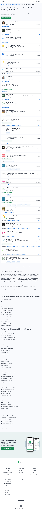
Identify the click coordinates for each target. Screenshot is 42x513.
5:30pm (13, 262)
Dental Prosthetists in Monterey (6, 363)
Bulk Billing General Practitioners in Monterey (8, 337)
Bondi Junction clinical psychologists (7, 308)
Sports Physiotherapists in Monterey (7, 423)
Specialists (21, 474)
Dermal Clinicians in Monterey (6, 367)
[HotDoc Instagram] (23, 500)
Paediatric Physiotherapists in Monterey (7, 400)
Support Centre (21, 479)
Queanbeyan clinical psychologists (6, 301)
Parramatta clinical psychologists (6, 316)
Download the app (7, 448)
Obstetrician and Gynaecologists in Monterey (8, 387)
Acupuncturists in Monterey (5, 350)
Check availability (21, 42)
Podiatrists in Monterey (5, 408)
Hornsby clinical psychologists (6, 312)
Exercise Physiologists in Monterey (7, 376)
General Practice (21, 468)
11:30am (18, 246)
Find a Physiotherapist (7, 472)
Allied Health (21, 470)
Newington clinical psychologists (6, 314)
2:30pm (8, 194)
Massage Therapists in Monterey (6, 382)
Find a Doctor (7, 468)
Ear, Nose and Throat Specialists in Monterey (8, 372)
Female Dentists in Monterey (6, 346)
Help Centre (7, 492)
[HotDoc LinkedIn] (21, 500)
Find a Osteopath (7, 483)
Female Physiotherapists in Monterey (7, 348)
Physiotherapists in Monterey (6, 404)
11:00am (8, 115)
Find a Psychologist (7, 479)
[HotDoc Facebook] (19, 500)
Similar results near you (21, 267)
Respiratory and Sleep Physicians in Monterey (8, 417)
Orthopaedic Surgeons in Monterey (7, 395)
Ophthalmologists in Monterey (6, 391)
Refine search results (6, 17)
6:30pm (18, 262)
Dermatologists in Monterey (5, 369)
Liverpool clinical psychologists (6, 321)
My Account (7, 490)
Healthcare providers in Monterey (6, 428)
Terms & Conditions (34, 474)
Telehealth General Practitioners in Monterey (8, 341)
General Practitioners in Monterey (6, 380)
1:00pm (8, 133)
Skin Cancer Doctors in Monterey (6, 421)
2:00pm (13, 125)
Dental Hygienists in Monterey (6, 361)
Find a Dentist (7, 470)
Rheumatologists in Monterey (6, 419)
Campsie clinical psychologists (6, 323)
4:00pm (11, 212)
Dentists (21, 472)
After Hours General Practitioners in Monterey (9, 333)
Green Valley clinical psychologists (6, 319)
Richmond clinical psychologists (6, 306)
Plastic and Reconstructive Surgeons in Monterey (9, 406)
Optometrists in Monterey (5, 393)
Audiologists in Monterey (5, 352)
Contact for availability (21, 26)
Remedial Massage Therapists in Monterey (8, 415)
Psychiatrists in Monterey (5, 410)
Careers (34, 470)
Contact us (34, 472)
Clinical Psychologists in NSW (16, 4)
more (39, 73)
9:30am (13, 246)
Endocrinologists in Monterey (6, 374)
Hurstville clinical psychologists (6, 325)
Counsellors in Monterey (5, 359)
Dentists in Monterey (4, 365)
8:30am (8, 236)
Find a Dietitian (8, 481)
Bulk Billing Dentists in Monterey (6, 335)
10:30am (12, 236)
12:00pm (8, 73)
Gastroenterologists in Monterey (6, 378)
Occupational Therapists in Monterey (7, 389)
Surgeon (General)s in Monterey (6, 425)
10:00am (8, 254)
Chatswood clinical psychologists (6, 310)
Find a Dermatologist (8, 485)
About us (34, 468)
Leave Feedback (8, 494)
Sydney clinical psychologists (6, 299)
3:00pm (18, 125)
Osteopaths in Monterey (5, 397)
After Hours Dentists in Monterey (6, 331)
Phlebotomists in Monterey (5, 402)
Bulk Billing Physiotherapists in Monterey (8, 339)
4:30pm (8, 262)
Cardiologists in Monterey (5, 354)
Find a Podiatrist (8, 474)
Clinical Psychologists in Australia (6, 4)
